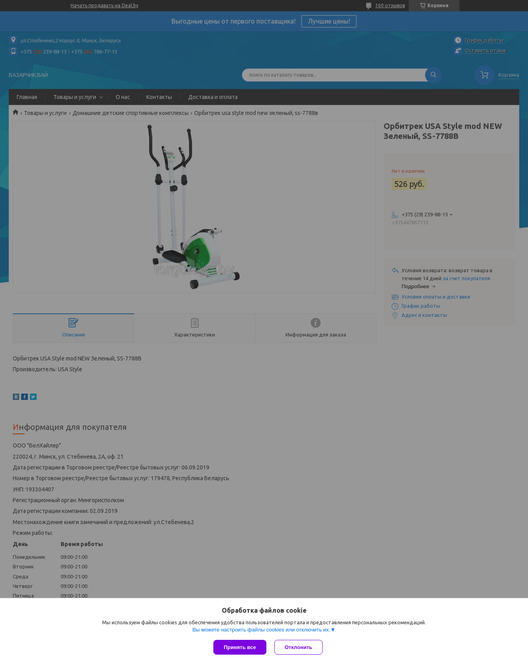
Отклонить (298, 647)
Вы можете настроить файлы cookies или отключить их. (261, 630)
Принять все (240, 647)
